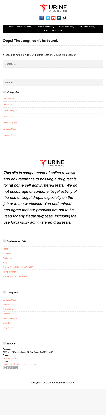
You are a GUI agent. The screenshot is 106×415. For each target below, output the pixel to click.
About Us (7, 253)
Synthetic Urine (24, 27)
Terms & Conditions (11, 272)
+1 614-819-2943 (10, 358)
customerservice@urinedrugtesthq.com (19, 364)
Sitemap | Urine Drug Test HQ (15, 276)
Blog (46, 31)
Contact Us (57, 31)
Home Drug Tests (86, 27)
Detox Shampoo (10, 111)
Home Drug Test (10, 123)
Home (11, 27)
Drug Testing (8, 117)
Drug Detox (8, 323)
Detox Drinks (8, 98)
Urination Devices (45, 27)
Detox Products (66, 27)
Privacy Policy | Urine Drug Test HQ (18, 267)
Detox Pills (7, 104)
